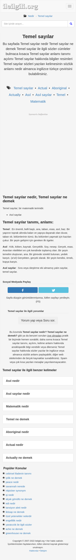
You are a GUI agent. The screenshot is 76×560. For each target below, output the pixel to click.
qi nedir (10, 494)
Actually (14, 95)
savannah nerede (15, 486)
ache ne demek (14, 529)
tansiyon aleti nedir (16, 507)
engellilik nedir (14, 520)
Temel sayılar (45, 16)
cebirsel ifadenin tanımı (18, 473)
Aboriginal (59, 88)
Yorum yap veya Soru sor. (38, 320)
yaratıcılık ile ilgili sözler (19, 524)
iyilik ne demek (14, 477)
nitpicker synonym (16, 490)
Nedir (31, 16)
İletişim (43, 550)
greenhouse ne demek (18, 533)
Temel (60, 95)
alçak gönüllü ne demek (19, 499)
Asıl (28, 95)
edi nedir (10, 503)
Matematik (38, 101)
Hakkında (33, 550)
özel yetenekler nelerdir (19, 516)
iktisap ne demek (15, 512)
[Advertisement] (38, 154)
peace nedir (12, 482)
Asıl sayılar (43, 95)
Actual (42, 88)
